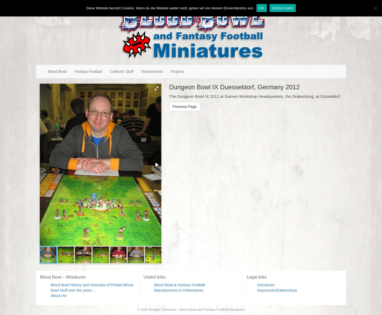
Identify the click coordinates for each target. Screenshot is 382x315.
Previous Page (185, 106)
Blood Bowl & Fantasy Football (179, 285)
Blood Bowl (57, 71)
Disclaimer (266, 285)
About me (59, 295)
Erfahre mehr (282, 8)
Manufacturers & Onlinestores (178, 290)
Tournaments (152, 71)
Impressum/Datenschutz (277, 290)
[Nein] (375, 8)
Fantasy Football (88, 71)
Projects (177, 71)
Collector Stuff (121, 71)
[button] (156, 88)
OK (261, 8)
